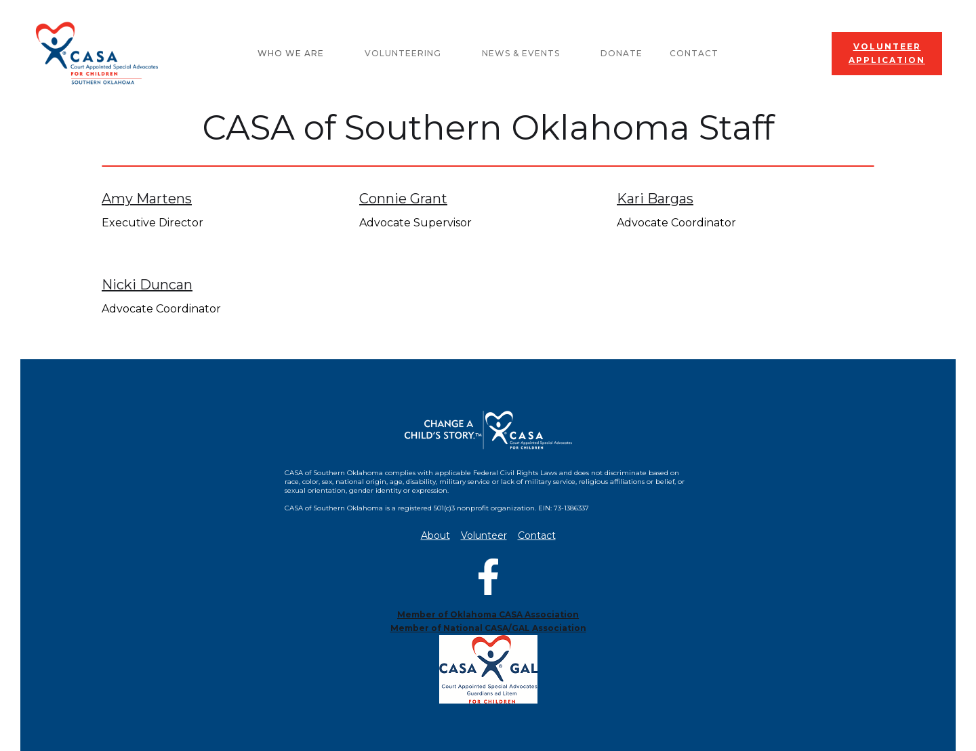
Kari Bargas (655, 198)
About (435, 536)
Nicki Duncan (147, 285)
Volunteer (484, 536)
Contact (694, 53)
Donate (622, 53)
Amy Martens (147, 198)
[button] (297, 53)
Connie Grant (403, 198)
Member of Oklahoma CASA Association (488, 614)
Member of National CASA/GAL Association (488, 628)
